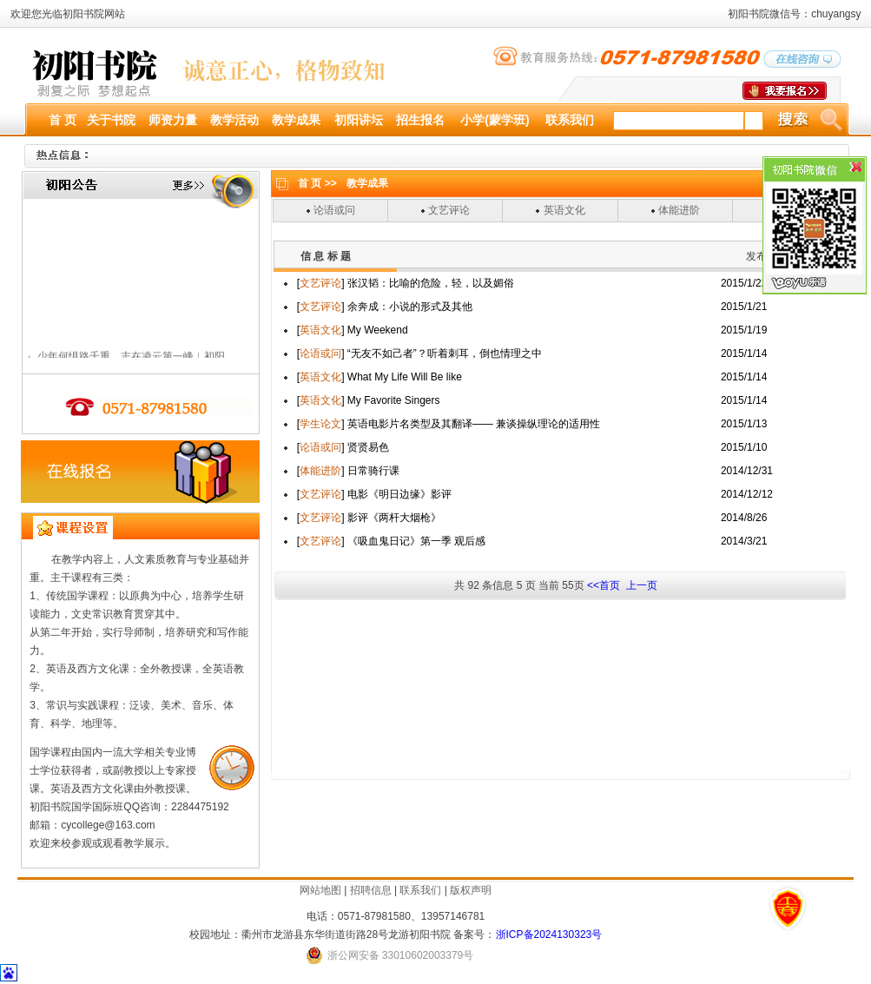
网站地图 (320, 890)
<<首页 (603, 585)
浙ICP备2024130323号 (549, 934)
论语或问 (334, 210)
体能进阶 (679, 210)
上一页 (640, 585)
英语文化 (564, 210)
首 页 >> (317, 183)
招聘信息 (371, 890)
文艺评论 (449, 210)
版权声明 (471, 890)
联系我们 (420, 890)
